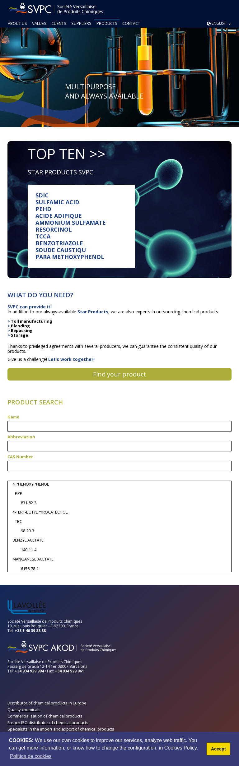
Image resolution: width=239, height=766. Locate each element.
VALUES (39, 23)
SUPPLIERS (81, 23)
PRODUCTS (106, 23)
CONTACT (131, 23)
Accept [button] (218, 748)
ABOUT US (17, 23)
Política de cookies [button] (30, 756)
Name (13, 417)
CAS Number (20, 456)
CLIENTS (58, 23)
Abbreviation (21, 437)
